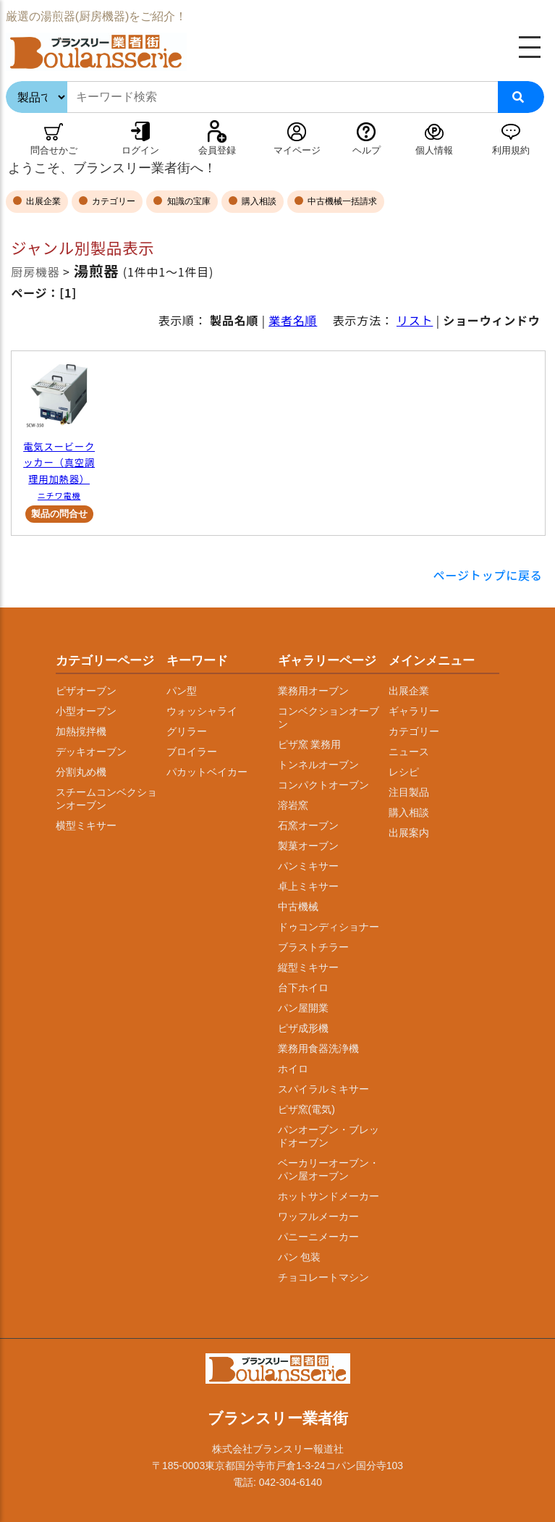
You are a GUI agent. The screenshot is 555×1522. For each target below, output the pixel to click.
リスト (415, 320)
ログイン (140, 150)
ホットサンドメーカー (328, 1196)
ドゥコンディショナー (328, 927)
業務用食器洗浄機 (318, 1048)
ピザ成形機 (303, 1028)
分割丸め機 (81, 772)
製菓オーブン (308, 846)
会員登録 (217, 150)
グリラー (186, 731)
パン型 (181, 691)
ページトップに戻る (488, 575)
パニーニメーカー (318, 1237)
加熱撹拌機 (81, 731)
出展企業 (42, 201)
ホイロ (293, 1069)
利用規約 (511, 150)
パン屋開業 (303, 1008)
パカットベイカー (206, 772)
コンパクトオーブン (323, 785)
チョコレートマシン (323, 1277)
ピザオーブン (86, 691)
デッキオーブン (91, 751)
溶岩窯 (293, 805)
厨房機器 (35, 271)
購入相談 (258, 201)
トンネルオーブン (318, 764)
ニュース (409, 751)
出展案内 (409, 832)
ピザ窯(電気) (306, 1109)
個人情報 (434, 150)
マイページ (297, 150)
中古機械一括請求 (341, 201)
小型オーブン (86, 711)
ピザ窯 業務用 (310, 744)
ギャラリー (414, 711)
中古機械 (298, 906)
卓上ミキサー (308, 886)
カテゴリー (112, 201)
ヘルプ (366, 150)
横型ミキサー (86, 825)
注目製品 (409, 792)
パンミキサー (308, 866)
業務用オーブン (313, 691)
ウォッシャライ (201, 711)
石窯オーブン (308, 825)
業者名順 (292, 320)
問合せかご (53, 150)
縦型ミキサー (308, 967)
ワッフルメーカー (318, 1216)
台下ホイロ (303, 987)
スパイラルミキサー (323, 1089)
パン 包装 (299, 1257)
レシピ (404, 772)
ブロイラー (191, 751)
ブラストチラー (313, 947)
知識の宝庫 (187, 201)
